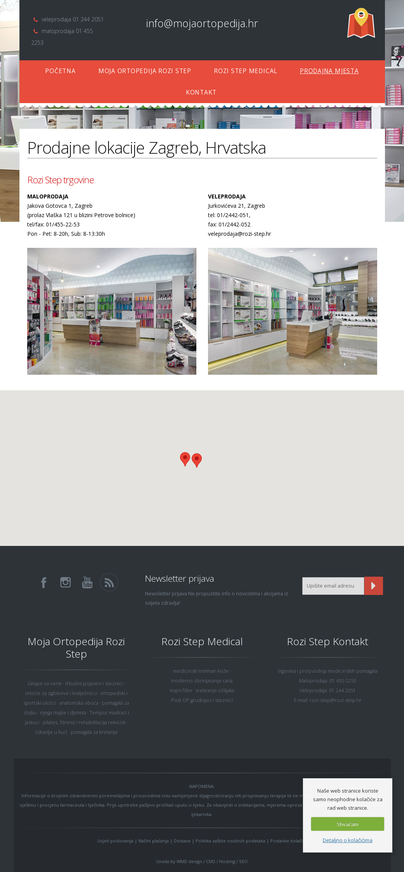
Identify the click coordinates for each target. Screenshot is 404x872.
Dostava (182, 841)
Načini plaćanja (153, 841)
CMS (210, 861)
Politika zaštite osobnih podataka (230, 841)
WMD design (189, 861)
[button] (197, 460)
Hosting (227, 861)
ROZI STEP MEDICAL (245, 71)
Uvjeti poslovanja (115, 841)
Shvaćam (348, 824)
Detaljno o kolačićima (348, 840)
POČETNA (60, 71)
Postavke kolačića (288, 841)
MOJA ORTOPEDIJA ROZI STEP (144, 71)
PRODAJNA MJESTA (329, 71)
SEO (243, 861)
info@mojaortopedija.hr (202, 23)
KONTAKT (201, 92)
